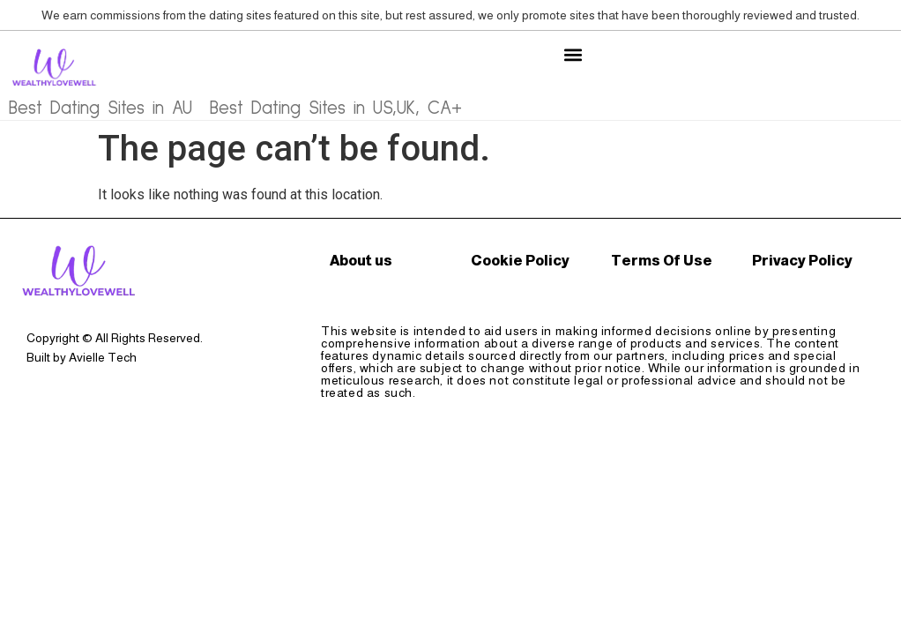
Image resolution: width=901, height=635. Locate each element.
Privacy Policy (802, 260)
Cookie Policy (520, 260)
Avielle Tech (103, 357)
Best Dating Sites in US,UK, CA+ (336, 108)
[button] (572, 54)
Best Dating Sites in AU (100, 108)
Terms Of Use (661, 260)
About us (361, 260)
